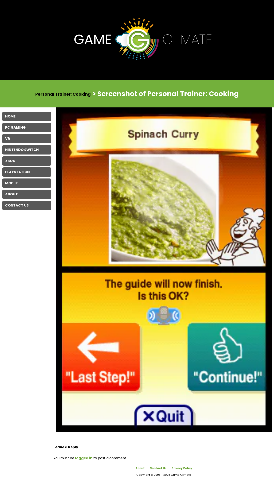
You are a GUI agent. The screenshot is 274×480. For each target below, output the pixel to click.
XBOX (10, 160)
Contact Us (158, 468)
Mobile (11, 183)
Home (10, 116)
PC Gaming (15, 127)
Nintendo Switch (22, 149)
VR (7, 138)
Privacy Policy (181, 468)
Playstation (17, 171)
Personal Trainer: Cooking (63, 94)
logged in (83, 458)
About (140, 468)
